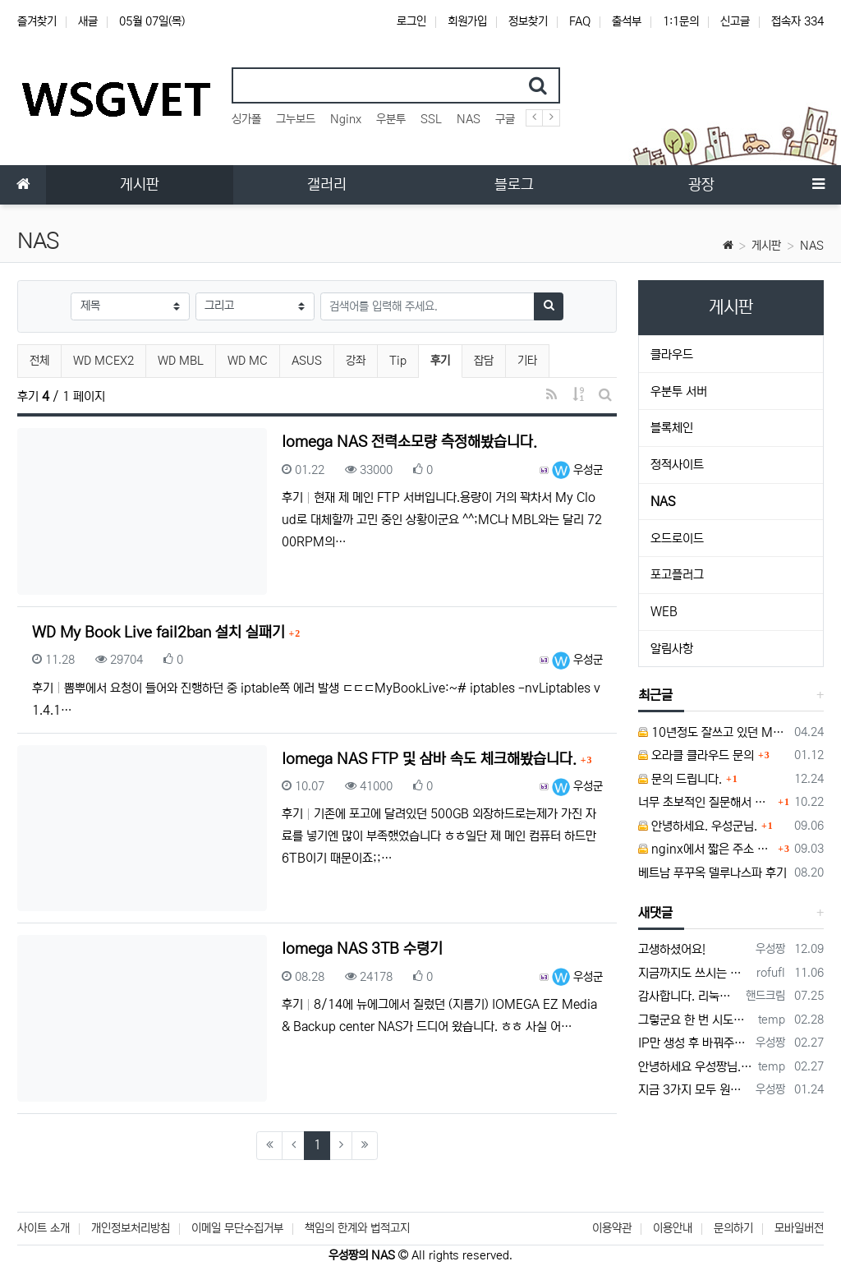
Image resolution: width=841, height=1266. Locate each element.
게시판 (766, 245)
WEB (664, 612)
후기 (446, 358)
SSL (431, 119)
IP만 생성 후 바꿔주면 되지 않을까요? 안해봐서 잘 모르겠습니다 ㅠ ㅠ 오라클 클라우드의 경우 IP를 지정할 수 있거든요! (694, 1043)
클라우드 (671, 354)
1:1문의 (681, 21)
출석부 (626, 21)
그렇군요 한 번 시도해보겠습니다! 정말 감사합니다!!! (695, 1020)
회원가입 (467, 21)
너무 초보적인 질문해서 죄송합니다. (706, 802)
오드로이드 (677, 539)
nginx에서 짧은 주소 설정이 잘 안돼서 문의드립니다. (706, 849)
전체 (39, 360)
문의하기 (733, 1228)
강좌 (355, 360)
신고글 (735, 21)
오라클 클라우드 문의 (696, 755)
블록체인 (671, 428)
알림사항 (671, 649)
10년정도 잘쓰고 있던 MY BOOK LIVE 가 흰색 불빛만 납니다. (713, 732)
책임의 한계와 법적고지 (357, 1228)
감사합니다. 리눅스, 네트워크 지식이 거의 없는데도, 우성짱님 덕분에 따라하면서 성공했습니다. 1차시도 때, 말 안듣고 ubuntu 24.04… (689, 996)
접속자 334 (797, 21)
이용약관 (612, 1228)
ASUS (307, 360)
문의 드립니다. (680, 779)
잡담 (484, 360)
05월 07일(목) (152, 21)
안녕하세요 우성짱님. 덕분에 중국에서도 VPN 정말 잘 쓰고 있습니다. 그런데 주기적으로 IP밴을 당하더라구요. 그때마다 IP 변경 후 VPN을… (695, 1067)
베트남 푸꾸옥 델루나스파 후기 (712, 873)
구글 (505, 119)
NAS (468, 119)
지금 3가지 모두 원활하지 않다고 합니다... (694, 1090)
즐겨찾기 (37, 21)
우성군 (577, 469)
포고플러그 (677, 575)
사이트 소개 (43, 1228)
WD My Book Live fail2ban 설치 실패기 (160, 632)
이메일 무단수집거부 (237, 1228)
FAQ (580, 21)
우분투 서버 (678, 391)
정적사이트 (677, 465)
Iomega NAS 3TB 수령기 (362, 949)
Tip (398, 360)
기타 (527, 360)
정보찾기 (528, 21)
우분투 (391, 119)
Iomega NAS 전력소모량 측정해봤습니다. (409, 442)
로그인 (411, 21)
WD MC (247, 360)
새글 (88, 21)
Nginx (345, 119)
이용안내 (672, 1228)
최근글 (655, 695)
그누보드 (295, 119)
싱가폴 (246, 119)
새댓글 (655, 912)
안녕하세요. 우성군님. (697, 826)
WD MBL (181, 360)
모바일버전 (799, 1228)
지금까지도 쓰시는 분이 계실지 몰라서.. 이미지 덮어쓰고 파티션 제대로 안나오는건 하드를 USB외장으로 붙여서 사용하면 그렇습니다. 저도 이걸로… (694, 973)
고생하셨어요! (671, 949)
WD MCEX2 (103, 360)
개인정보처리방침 (130, 1228)
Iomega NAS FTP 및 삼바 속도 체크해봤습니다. (431, 759)
